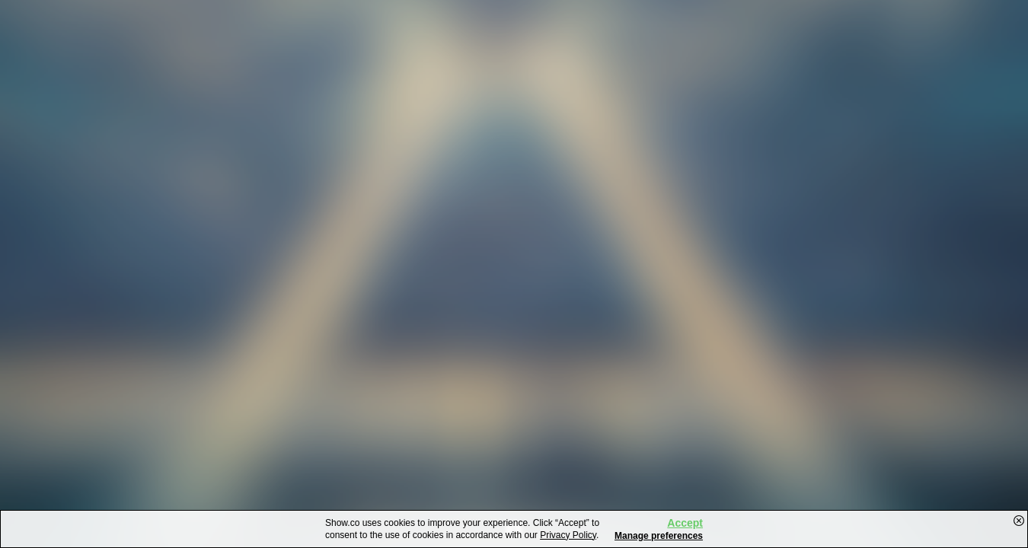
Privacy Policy (568, 535)
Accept (685, 523)
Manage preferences (659, 535)
